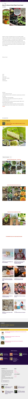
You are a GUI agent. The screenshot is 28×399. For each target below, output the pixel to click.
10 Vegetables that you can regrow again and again (14, 236)
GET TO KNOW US (5, 381)
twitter (7, 325)
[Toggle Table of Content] (10, 157)
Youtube (3, 106)
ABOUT (15, 370)
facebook (3, 325)
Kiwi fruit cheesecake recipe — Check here (14, 159)
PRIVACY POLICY (16, 372)
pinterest (12, 325)
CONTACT (15, 371)
